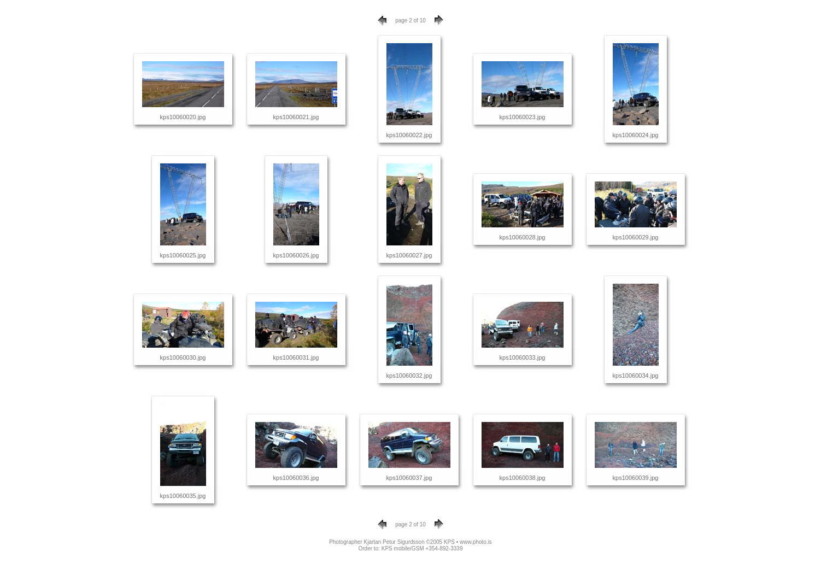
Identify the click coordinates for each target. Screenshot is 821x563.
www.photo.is (476, 542)
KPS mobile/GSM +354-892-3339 (422, 549)
